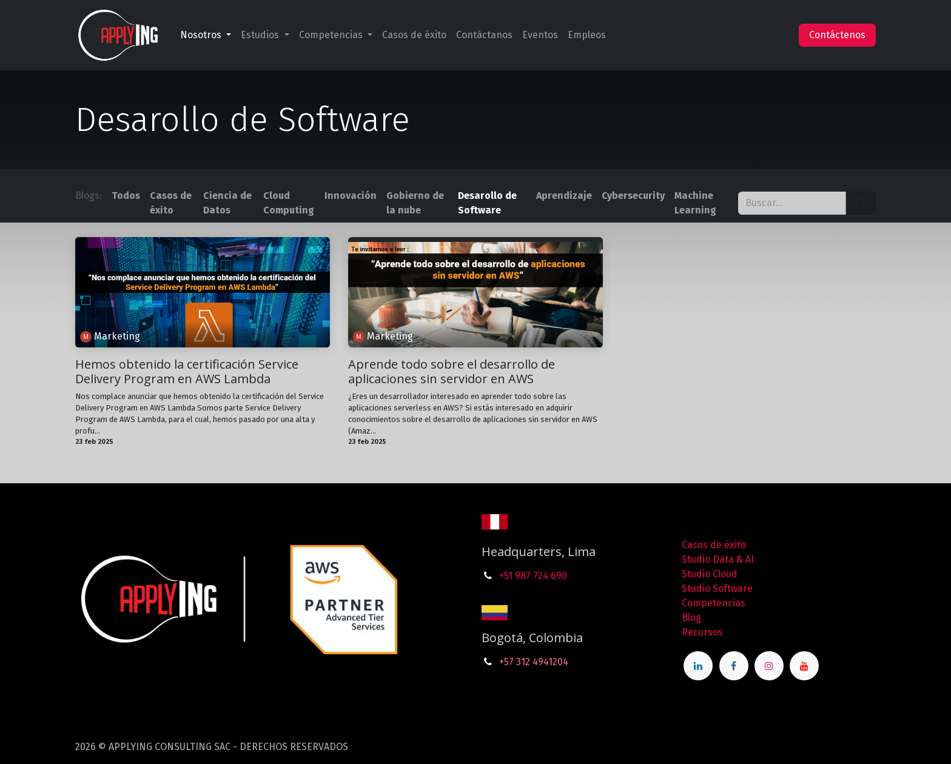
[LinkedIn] (698, 665)
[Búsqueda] (860, 203)
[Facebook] (733, 665)
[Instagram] (769, 665)
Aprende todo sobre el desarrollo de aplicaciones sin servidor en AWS (451, 371)
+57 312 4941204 (533, 662)
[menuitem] (205, 35)
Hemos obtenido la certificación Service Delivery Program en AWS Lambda (186, 371)
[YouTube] (804, 665)
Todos (126, 195)
